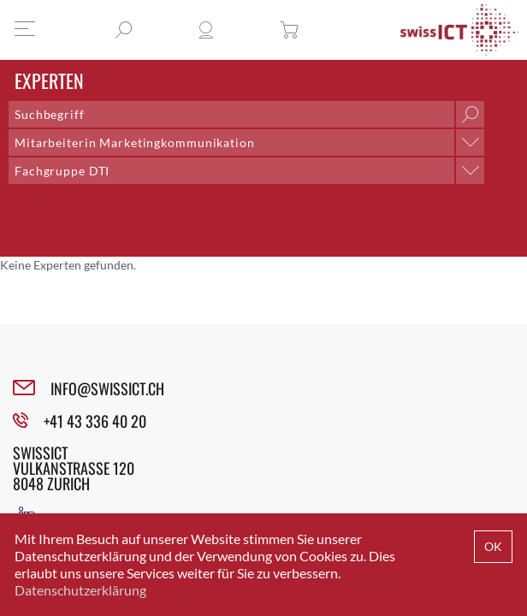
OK (493, 546)
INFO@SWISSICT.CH (107, 388)
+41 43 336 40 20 (95, 420)
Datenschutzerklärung (80, 590)
